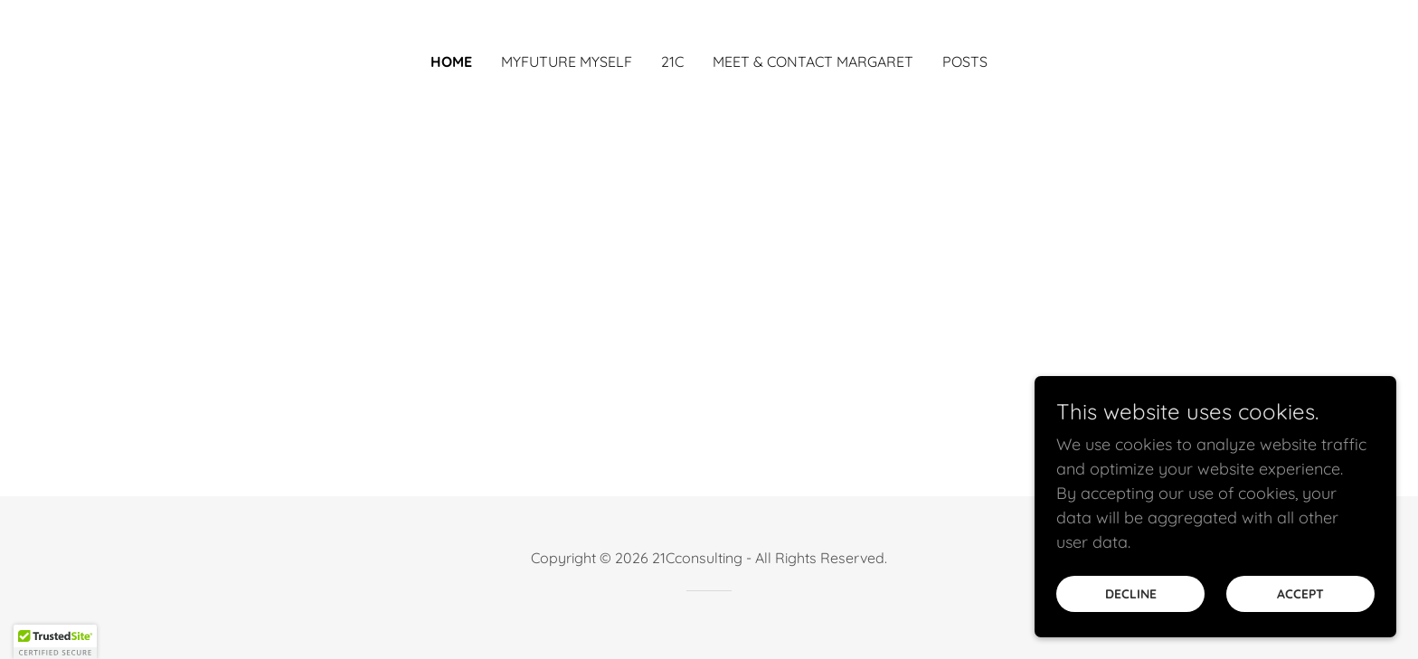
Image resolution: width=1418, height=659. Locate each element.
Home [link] (451, 61)
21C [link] (672, 61)
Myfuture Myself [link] (566, 61)
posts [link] (965, 61)
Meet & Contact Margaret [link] (813, 61)
